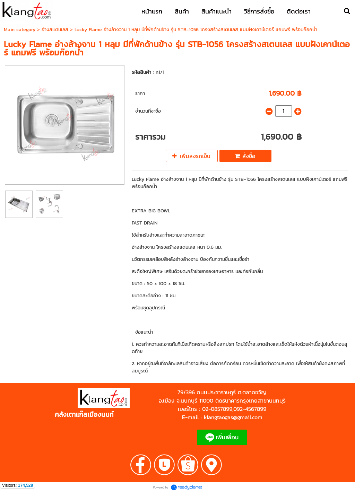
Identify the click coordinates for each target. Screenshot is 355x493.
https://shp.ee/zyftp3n (58, 407)
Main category (19, 29)
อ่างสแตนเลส (55, 29)
